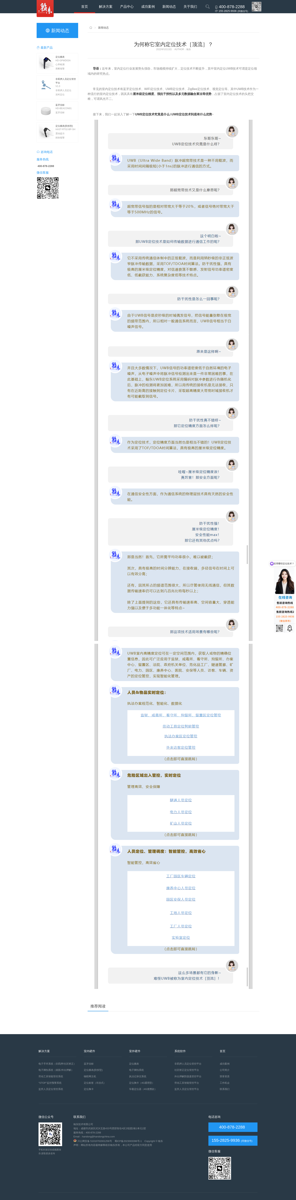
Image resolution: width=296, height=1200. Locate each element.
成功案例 (148, 7)
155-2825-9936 (226, 1140)
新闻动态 (169, 7)
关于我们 (190, 7)
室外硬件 (134, 1051)
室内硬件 (89, 1051)
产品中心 (127, 7)
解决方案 (106, 7)
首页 (84, 7)
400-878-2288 (231, 1127)
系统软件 (180, 1051)
